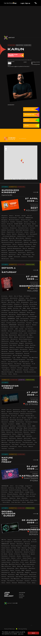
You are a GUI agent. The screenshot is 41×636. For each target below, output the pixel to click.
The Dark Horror (15, 442)
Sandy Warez (29, 347)
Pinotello (5, 343)
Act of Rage (18, 296)
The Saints (11, 580)
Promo (27, 246)
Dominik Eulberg (15, 490)
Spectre (18, 351)
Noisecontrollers (8, 242)
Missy (16, 337)
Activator (5, 298)
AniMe (34, 539)
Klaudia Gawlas (12, 494)
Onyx (17, 341)
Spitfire (4, 254)
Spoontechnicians (8, 353)
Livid (20, 333)
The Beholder (7, 359)
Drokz (18, 226)
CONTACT (9, 603)
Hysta (5, 424)
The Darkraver (28, 442)
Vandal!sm (6, 369)
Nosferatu (18, 242)
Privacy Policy (23, 629)
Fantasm (25, 490)
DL (21, 308)
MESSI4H (12, 428)
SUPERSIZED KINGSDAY (10, 191)
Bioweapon (25, 302)
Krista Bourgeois (20, 331)
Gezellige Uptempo (22, 230)
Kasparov (21, 234)
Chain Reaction (16, 545)
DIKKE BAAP (18, 223)
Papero (20, 434)
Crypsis (33, 545)
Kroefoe (13, 426)
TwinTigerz (5, 367)
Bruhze (27, 543)
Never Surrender (16, 240)
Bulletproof (6, 545)
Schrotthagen (6, 500)
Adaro (11, 215)
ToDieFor (5, 365)
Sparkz (11, 351)
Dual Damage (32, 316)
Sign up (27, 3)
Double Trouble (29, 552)
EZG (36, 226)
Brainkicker (32, 411)
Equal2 (12, 320)
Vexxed (30, 256)
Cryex (32, 221)
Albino (9, 409)
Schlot (34, 438)
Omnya (26, 242)
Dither (4, 316)
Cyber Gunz (6, 415)
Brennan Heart (14, 219)
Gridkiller (5, 326)
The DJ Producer (19, 359)
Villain (32, 369)
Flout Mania (24, 320)
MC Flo (4, 539)
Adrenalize (14, 298)
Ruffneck (5, 347)
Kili (27, 234)
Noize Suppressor (25, 339)
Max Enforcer (6, 566)
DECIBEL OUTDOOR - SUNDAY (8, 514)
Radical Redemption (14, 248)
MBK (34, 426)
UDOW (10, 256)
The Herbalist (13, 361)
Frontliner (21, 322)
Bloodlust (20, 543)
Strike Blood (17, 355)
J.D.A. (11, 328)
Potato (21, 246)
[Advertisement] (12, 19)
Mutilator (27, 566)
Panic (14, 434)
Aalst (11, 296)
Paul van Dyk (30, 496)
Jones (26, 232)
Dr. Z (24, 316)
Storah (26, 353)
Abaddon (5, 215)
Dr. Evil (12, 417)
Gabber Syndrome (8, 230)
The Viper (15, 444)
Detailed (5, 314)
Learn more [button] (20, 633)
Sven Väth (33, 500)
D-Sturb (10, 223)
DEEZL (10, 308)
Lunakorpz (32, 333)
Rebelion (31, 248)
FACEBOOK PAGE (29, 109)
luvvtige (11, 448)
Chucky (25, 304)
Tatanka (24, 357)
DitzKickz (11, 316)
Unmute (24, 256)
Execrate (24, 554)
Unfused (17, 256)
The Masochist (24, 361)
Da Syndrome (15, 310)
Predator (5, 436)
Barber (4, 302)
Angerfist (25, 409)
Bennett (4, 488)
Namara (28, 238)
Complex (19, 221)
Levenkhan (14, 333)
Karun (14, 234)
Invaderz (5, 328)
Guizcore (5, 421)
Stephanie (19, 353)
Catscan (4, 413)
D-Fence (14, 415)
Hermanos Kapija (32, 421)
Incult (22, 326)
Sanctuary (22, 252)
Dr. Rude (12, 226)
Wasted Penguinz (8, 372)
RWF (23, 436)
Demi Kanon (31, 312)
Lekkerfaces (21, 236)
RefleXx (29, 436)
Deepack (23, 312)
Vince (25, 446)
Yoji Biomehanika (30, 372)
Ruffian (33, 345)
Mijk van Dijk (24, 494)
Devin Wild (25, 550)
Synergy (26, 355)
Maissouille (13, 335)
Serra (4, 440)
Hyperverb (11, 232)
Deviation (12, 314)
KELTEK (4, 331)
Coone (26, 221)
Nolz (8, 496)
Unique (20, 367)
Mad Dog (4, 238)
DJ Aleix (21, 415)
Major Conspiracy (30, 428)
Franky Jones (11, 322)
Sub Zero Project (30, 576)
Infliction (19, 232)
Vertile (19, 369)
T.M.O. (19, 254)
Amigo (24, 215)
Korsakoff (33, 234)
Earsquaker (25, 318)
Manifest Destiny (15, 564)
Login (22, 3)
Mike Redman (6, 430)
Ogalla (33, 432)
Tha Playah (27, 254)
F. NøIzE (32, 554)
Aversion (27, 541)
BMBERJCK (29, 217)
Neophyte (5, 240)
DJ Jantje (27, 223)
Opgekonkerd (6, 434)
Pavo (30, 341)
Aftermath (17, 539)
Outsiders (33, 242)
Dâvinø (4, 318)
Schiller (24, 498)
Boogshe (4, 219)
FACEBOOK (21, 596)
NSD (20, 430)
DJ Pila (15, 308)
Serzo (31, 349)
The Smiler (27, 363)
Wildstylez (5, 258)
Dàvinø (24, 226)
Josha (9, 234)
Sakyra (12, 347)
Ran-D (25, 248)
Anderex (33, 298)
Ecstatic (6, 228)
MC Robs (5, 428)
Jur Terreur (29, 328)
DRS (24, 308)
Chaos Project (26, 219)
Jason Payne (27, 558)
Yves (29, 582)
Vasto (13, 369)
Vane (20, 446)
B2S (11, 195)
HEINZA (11, 421)
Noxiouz (26, 432)
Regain (21, 343)
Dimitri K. (5, 417)
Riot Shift (13, 345)
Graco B (27, 419)
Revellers (5, 345)
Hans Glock (26, 556)
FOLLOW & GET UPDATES (13, 55)
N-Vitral (22, 337)
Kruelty (32, 560)
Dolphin (18, 316)
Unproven (33, 367)
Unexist (13, 367)
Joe (34, 558)
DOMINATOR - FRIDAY (10, 387)
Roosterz (28, 250)
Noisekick (14, 339)
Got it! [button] (33, 633)
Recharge (20, 572)
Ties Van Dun (15, 502)
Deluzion (10, 550)
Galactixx (21, 324)
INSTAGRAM (22, 592)
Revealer (11, 250)
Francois (12, 556)
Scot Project (14, 349)
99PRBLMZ (5, 485)
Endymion (13, 228)
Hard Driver (14, 326)
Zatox (15, 374)
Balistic (30, 300)
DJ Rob (13, 547)
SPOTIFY (27, 120)
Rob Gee (21, 345)
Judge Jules (29, 492)
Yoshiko (4, 374)
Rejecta (4, 250)
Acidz (3, 409)
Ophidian (24, 341)
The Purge (17, 363)
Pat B (14, 244)
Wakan (31, 446)
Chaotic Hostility (26, 413)
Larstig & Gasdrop (9, 236)
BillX (18, 302)
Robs (27, 345)
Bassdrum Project (19, 411)
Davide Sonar (13, 312)
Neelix (4, 496)
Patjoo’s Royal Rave (25, 244)
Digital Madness (23, 314)
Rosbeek (5, 252)
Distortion (19, 552)
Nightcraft (27, 240)
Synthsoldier (6, 357)
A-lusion (4, 296)
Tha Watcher (33, 357)
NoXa (34, 240)
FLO (17, 320)
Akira (24, 539)
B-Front (21, 217)
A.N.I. (12, 485)
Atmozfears (13, 217)
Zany (12, 258)
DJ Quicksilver (21, 488)
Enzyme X (5, 320)
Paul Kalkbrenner (18, 496)
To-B (33, 363)
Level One (30, 236)
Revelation (20, 250)
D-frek (4, 308)
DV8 (28, 308)
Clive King (33, 304)
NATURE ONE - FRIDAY (7, 460)
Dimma (32, 314)
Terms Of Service (9, 629)
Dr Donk (4, 554)
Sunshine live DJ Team (21, 500)
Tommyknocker (14, 365)
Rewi (18, 498)
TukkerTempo (26, 365)
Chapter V (5, 221)
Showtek (5, 351)
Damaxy (24, 310)
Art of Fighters (7, 300)
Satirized (30, 252)
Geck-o (28, 324)
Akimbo (17, 215)
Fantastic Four (23, 228)
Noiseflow (10, 432)
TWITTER (21, 594)
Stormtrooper (7, 355)
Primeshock (13, 343)
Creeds (10, 306)
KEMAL (18, 424)
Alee (27, 298)
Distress (5, 490)
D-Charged (18, 306)
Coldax (12, 221)
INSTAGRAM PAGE (29, 114)
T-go (13, 357)
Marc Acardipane (29, 564)
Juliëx (21, 328)
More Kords (20, 238)
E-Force (31, 226)
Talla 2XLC (6, 502)
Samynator (13, 252)
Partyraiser (7, 244)
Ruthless (11, 574)
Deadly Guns (30, 415)
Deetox (24, 547)
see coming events (35, 64)
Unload (26, 367)
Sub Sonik (19, 576)
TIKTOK (27, 125)
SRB (17, 574)
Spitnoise (12, 254)
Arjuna (32, 409)
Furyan (32, 228)
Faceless (5, 556)
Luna (25, 333)
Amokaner (16, 409)
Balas (3, 411)
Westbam (30, 502)
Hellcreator (20, 421)
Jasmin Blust (19, 492)
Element (33, 318)
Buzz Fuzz (33, 302)
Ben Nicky (11, 302)
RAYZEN (18, 436)
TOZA (18, 357)
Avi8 (15, 300)
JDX (16, 328)
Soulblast (10, 440)
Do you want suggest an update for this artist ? (18, 66)
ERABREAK (11, 318)
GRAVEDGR (12, 324)
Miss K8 (11, 238)
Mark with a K (23, 335)
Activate (27, 296)
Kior (29, 424)
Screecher (24, 349)
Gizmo (34, 324)
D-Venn (33, 306)
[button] (22, 160)
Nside (12, 341)
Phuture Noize (13, 246)
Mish (11, 337)
